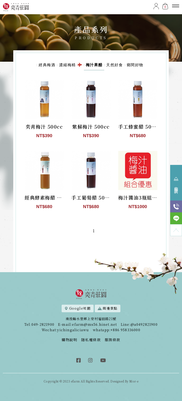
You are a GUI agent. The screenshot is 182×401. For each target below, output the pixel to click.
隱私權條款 (91, 339)
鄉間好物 (135, 66)
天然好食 (114, 66)
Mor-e (133, 381)
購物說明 (69, 339)
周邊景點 (108, 308)
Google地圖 (77, 308)
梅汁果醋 (94, 66)
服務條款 (112, 339)
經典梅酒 (47, 66)
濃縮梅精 (70, 66)
